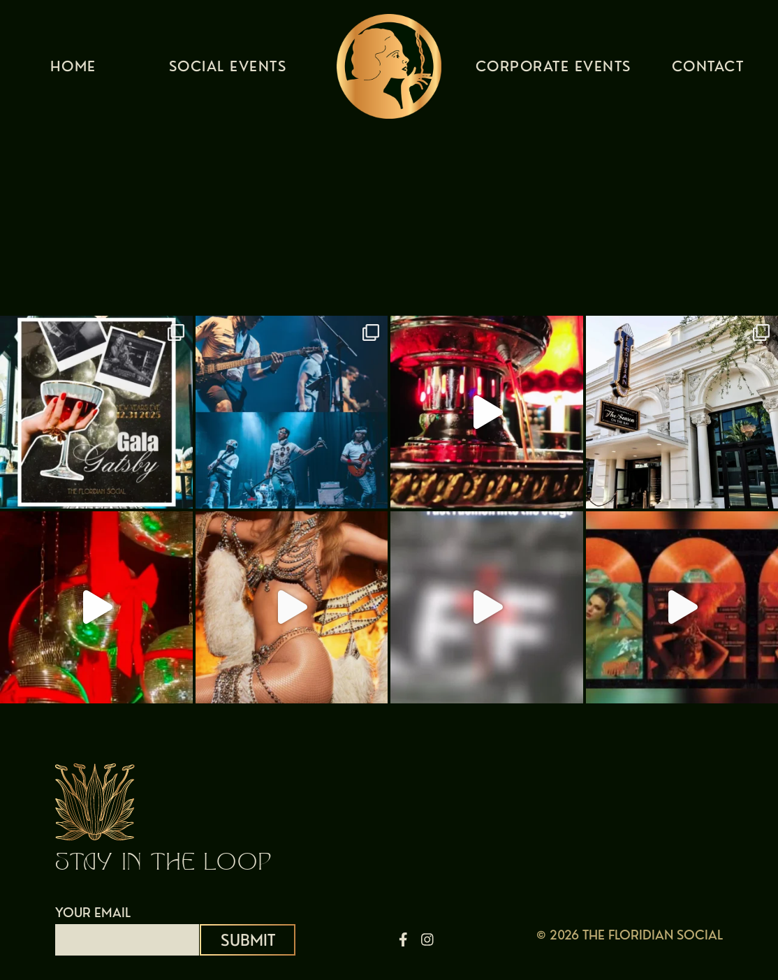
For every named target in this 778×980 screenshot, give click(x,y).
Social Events (228, 69)
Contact (708, 69)
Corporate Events (553, 69)
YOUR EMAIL (127, 926)
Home (73, 69)
